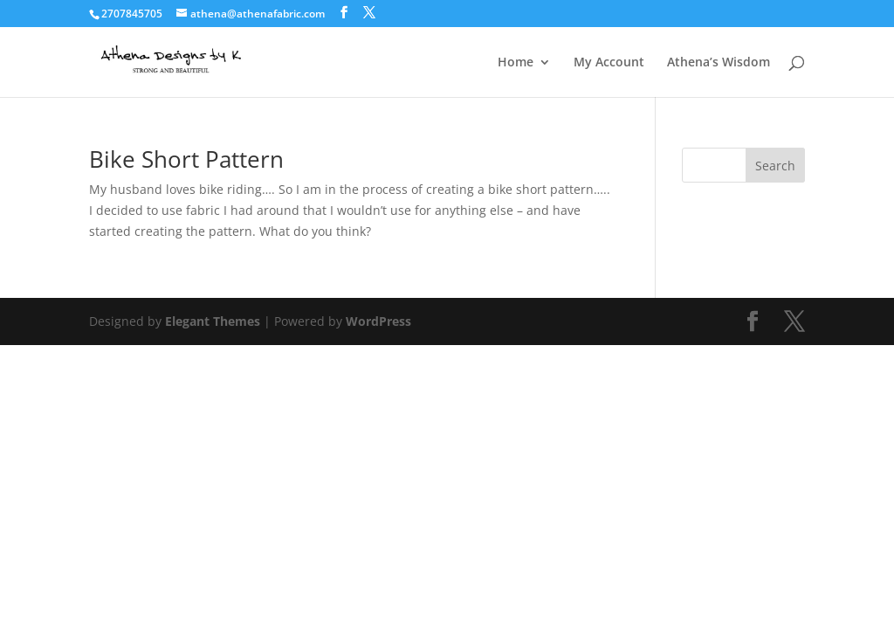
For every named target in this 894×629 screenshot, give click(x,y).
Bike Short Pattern (186, 159)
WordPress (378, 321)
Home (515, 63)
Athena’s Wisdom (718, 63)
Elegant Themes (212, 321)
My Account (609, 63)
